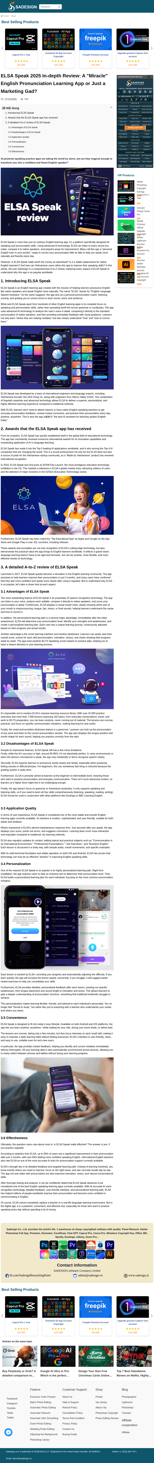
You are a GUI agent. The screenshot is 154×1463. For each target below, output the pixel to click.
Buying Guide (88, 15)
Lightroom (127, 1402)
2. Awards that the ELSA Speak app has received (31, 117)
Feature (35, 1389)
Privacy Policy (69, 1423)
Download (119, 15)
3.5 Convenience (16, 146)
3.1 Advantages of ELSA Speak (23, 127)
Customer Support (74, 1389)
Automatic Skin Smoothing (44, 1418)
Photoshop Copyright (106, 1413)
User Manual (105, 15)
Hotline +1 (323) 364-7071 (124, 1451)
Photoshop (127, 1407)
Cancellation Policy (72, 1413)
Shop (67, 15)
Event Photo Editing (40, 1423)
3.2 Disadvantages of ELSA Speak (24, 132)
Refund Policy (69, 1407)
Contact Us (68, 1429)
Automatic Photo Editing (43, 1407)
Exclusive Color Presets (42, 1397)
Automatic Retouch (40, 1413)
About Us (67, 1397)
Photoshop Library (40, 1439)
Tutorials (126, 1413)
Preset (98, 1397)
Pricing (75, 15)
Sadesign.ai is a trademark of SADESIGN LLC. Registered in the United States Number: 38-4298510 (53, 1451)
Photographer (129, 1397)
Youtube (11, 1408)
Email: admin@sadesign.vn (19, 1458)
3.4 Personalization (17, 142)
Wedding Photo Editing (42, 1429)
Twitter (10, 1417)
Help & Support (70, 1402)
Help (129, 15)
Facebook (12, 1398)
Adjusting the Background (43, 1434)
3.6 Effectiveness (16, 151)
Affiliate (138, 15)
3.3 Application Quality (18, 137)
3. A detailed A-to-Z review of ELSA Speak (27, 122)
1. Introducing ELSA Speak (19, 113)
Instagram (12, 1403)
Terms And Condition (73, 1418)
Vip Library (101, 1402)
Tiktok (10, 1413)
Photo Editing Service (107, 1418)
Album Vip (100, 1407)
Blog (146, 15)
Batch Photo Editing (40, 1402)
